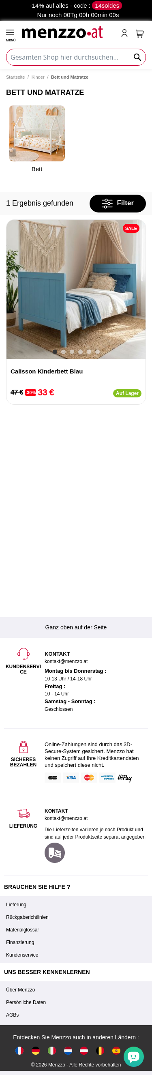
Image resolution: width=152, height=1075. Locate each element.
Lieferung (16, 905)
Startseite (15, 77)
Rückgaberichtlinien (27, 917)
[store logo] (67, 31)
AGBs (12, 1015)
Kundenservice (22, 955)
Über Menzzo (20, 990)
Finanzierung (20, 942)
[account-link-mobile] (126, 34)
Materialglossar (22, 930)
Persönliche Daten (26, 1002)
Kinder (38, 77)
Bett (37, 138)
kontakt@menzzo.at (66, 818)
